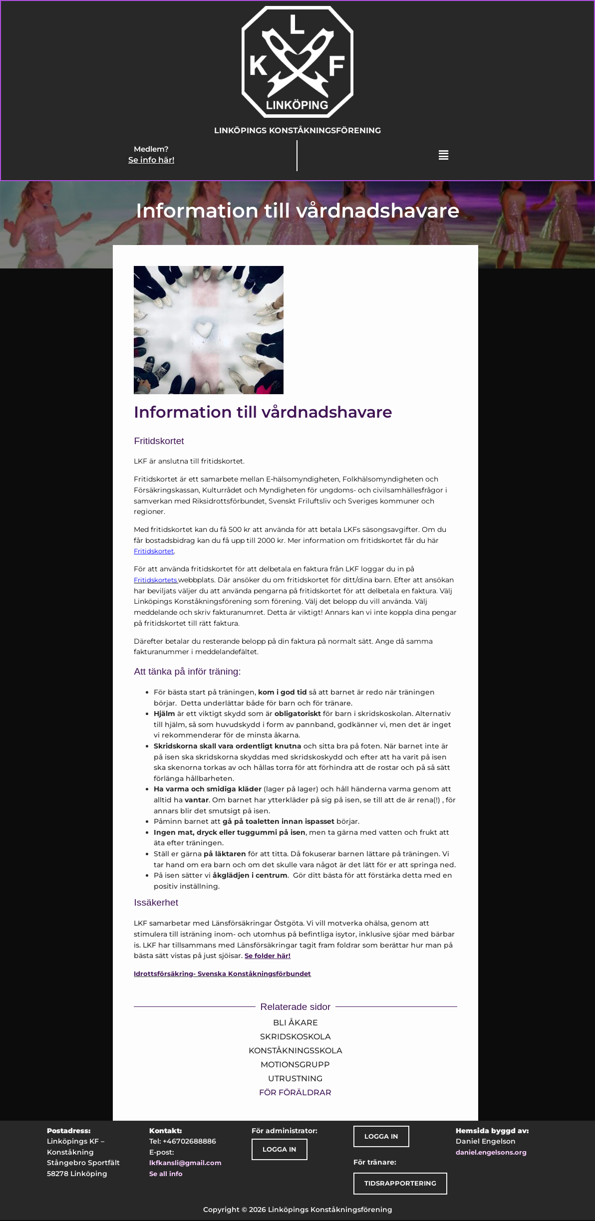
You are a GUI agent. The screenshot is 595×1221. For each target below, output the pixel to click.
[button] (443, 156)
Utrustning (295, 1079)
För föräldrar (295, 1093)
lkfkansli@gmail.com (185, 1164)
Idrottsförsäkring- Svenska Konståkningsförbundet (222, 974)
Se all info (166, 1175)
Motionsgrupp (295, 1065)
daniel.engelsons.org (491, 1153)
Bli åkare (295, 1023)
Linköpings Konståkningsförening (297, 131)
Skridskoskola (295, 1037)
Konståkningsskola (295, 1051)
